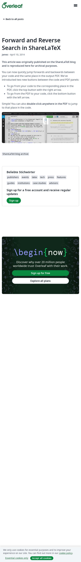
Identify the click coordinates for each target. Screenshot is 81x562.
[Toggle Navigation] (75, 5)
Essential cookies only (16, 557)
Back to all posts (13, 19)
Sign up (13, 200)
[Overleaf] (12, 5)
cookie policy (65, 553)
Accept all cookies (41, 558)
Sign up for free (40, 273)
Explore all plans (40, 281)
